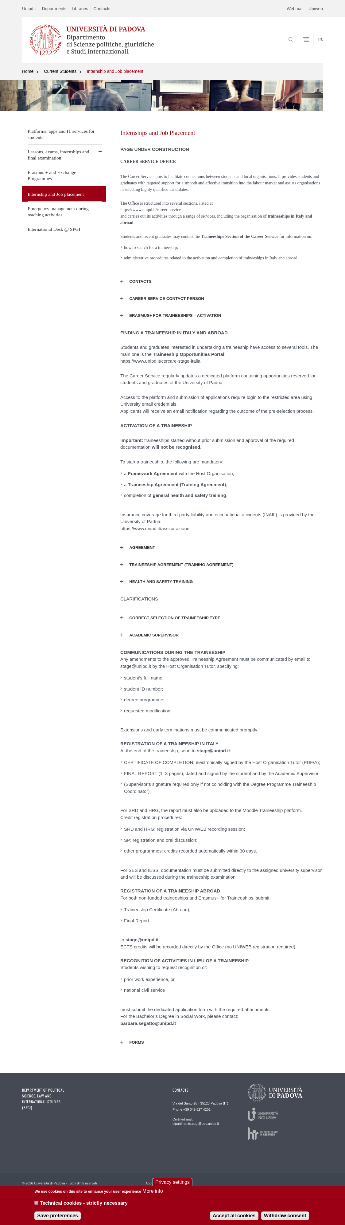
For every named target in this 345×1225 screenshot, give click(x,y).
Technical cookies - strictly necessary (84, 1204)
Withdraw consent (285, 1216)
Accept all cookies (234, 1216)
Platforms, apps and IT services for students (61, 134)
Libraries (80, 8)
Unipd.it (29, 8)
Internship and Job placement (115, 71)
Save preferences (57, 1216)
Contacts (101, 8)
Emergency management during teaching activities (58, 211)
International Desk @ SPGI (54, 229)
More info (152, 1192)
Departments (54, 8)
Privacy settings (172, 1183)
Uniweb (315, 8)
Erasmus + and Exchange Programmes (52, 175)
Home (27, 71)
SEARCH (312, 48)
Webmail (295, 8)
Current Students (60, 71)
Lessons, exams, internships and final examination (58, 154)
